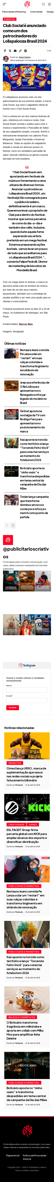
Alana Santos (25, 57)
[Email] (15, 50)
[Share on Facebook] (5, 50)
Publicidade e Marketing (24, 886)
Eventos (9, 19)
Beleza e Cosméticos (22, 1017)
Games (33, 824)
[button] (5, 4)
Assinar (13, 707)
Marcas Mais (26, 324)
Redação (19, 785)
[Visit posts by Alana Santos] (6, 59)
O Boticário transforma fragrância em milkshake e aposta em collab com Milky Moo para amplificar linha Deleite (25, 1030)
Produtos (15, 763)
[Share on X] (10, 50)
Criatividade (16, 824)
